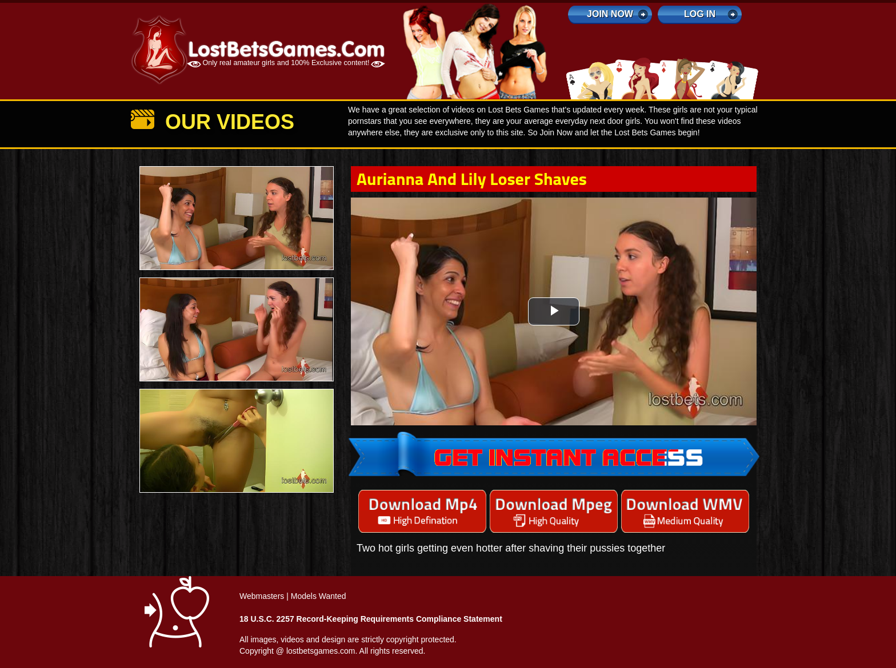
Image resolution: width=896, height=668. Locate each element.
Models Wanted (318, 596)
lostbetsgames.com (320, 650)
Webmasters (261, 596)
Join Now (610, 14)
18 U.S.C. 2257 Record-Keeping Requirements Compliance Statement (370, 618)
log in (699, 14)
